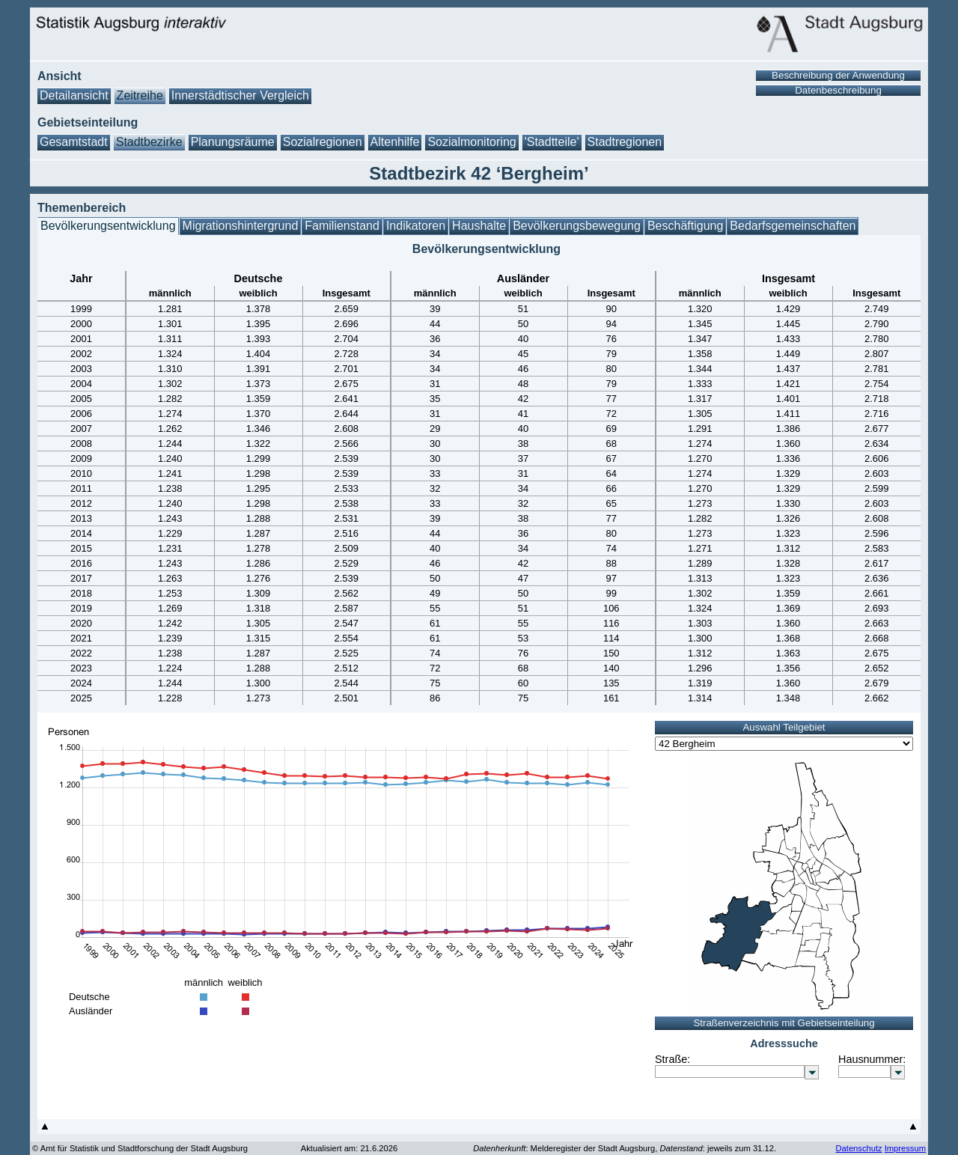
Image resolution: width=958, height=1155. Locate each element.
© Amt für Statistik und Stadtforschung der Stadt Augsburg (140, 1148)
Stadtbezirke (149, 141)
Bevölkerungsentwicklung (108, 225)
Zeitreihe (140, 95)
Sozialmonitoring (471, 141)
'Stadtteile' (552, 141)
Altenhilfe (395, 141)
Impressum (905, 1148)
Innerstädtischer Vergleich (240, 95)
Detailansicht (74, 95)
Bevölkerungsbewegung (577, 225)
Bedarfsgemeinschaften (792, 225)
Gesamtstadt (74, 141)
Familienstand (342, 225)
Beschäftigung (685, 225)
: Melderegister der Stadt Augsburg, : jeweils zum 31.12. (624, 1148)
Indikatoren (415, 225)
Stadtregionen (625, 141)
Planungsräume (233, 141)
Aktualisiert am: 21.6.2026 (349, 1148)
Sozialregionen (322, 141)
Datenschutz (858, 1148)
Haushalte (479, 225)
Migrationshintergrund (241, 225)
